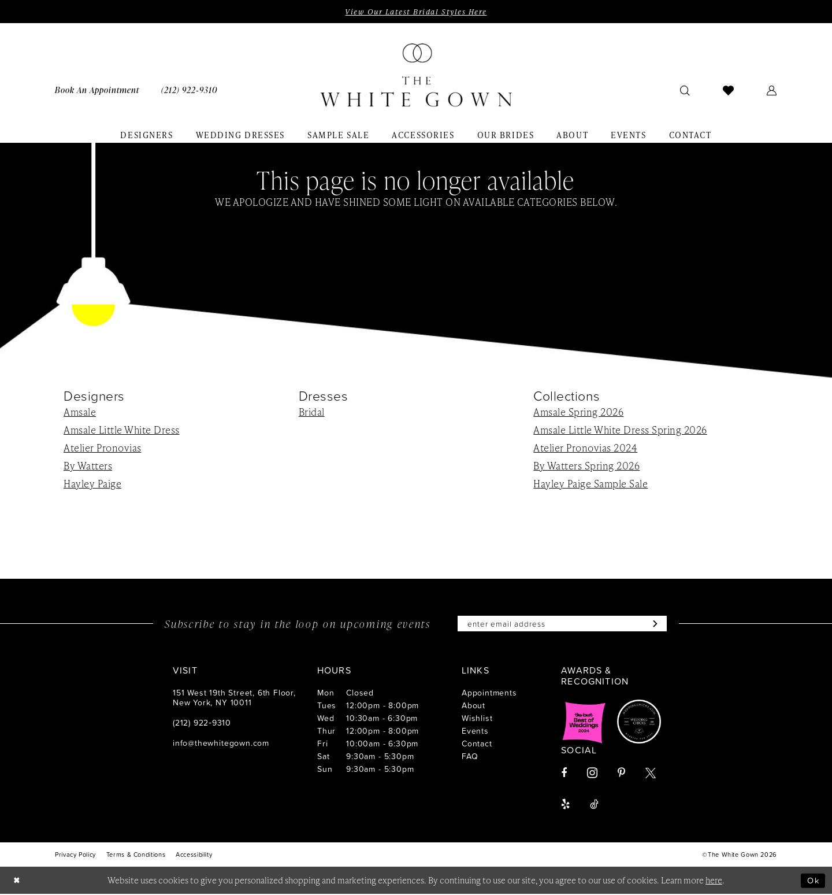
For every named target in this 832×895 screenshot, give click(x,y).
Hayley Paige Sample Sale (590, 484)
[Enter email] (562, 624)
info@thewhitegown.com (221, 743)
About (473, 706)
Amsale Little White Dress (122, 430)
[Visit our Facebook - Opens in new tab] (564, 774)
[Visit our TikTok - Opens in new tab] (594, 805)
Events (475, 731)
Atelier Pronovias (103, 448)
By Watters (88, 466)
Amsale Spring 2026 (578, 412)
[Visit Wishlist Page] (729, 90)
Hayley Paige (92, 484)
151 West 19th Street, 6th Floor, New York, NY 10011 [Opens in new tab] (234, 698)
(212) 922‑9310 (202, 723)
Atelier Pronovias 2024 (585, 448)
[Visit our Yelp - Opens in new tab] (565, 805)
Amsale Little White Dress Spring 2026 (620, 430)
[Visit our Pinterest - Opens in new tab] (621, 774)
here (713, 881)
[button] (772, 90)
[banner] (416, 76)
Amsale (80, 412)
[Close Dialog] (17, 881)
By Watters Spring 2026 (586, 466)
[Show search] (685, 90)
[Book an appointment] (97, 89)
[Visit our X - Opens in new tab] (650, 774)
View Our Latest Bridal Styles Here (416, 11)
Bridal (312, 412)
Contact (477, 744)
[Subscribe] (656, 624)
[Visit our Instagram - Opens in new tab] (592, 774)
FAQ (470, 757)
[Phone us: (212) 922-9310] (189, 89)
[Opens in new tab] (584, 723)
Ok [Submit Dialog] (813, 881)
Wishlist (477, 718)
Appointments (489, 693)
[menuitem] (97, 89)
